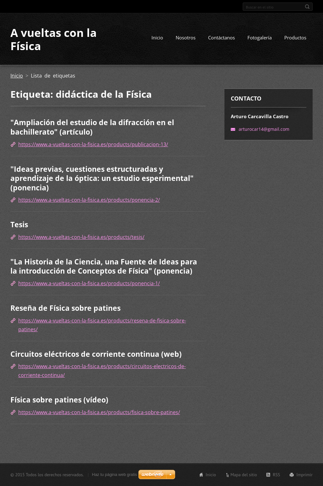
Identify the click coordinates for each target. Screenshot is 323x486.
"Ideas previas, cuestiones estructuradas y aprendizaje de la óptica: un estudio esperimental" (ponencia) (102, 178)
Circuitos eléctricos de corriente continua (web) (96, 354)
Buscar (307, 6)
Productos (295, 37)
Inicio (157, 37)
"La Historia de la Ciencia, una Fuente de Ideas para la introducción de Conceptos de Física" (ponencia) (103, 266)
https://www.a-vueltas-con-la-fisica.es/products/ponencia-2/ (89, 199)
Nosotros (186, 37)
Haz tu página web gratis (114, 474)
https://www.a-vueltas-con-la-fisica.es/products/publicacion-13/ (93, 144)
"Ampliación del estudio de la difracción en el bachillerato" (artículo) (92, 127)
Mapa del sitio (243, 474)
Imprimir (305, 474)
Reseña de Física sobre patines (65, 308)
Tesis (19, 224)
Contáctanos (221, 37)
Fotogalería (259, 37)
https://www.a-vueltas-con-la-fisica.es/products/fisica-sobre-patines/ (99, 412)
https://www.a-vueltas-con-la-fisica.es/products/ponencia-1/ (89, 283)
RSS (276, 474)
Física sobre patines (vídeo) (59, 400)
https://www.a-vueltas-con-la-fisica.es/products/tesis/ (81, 237)
